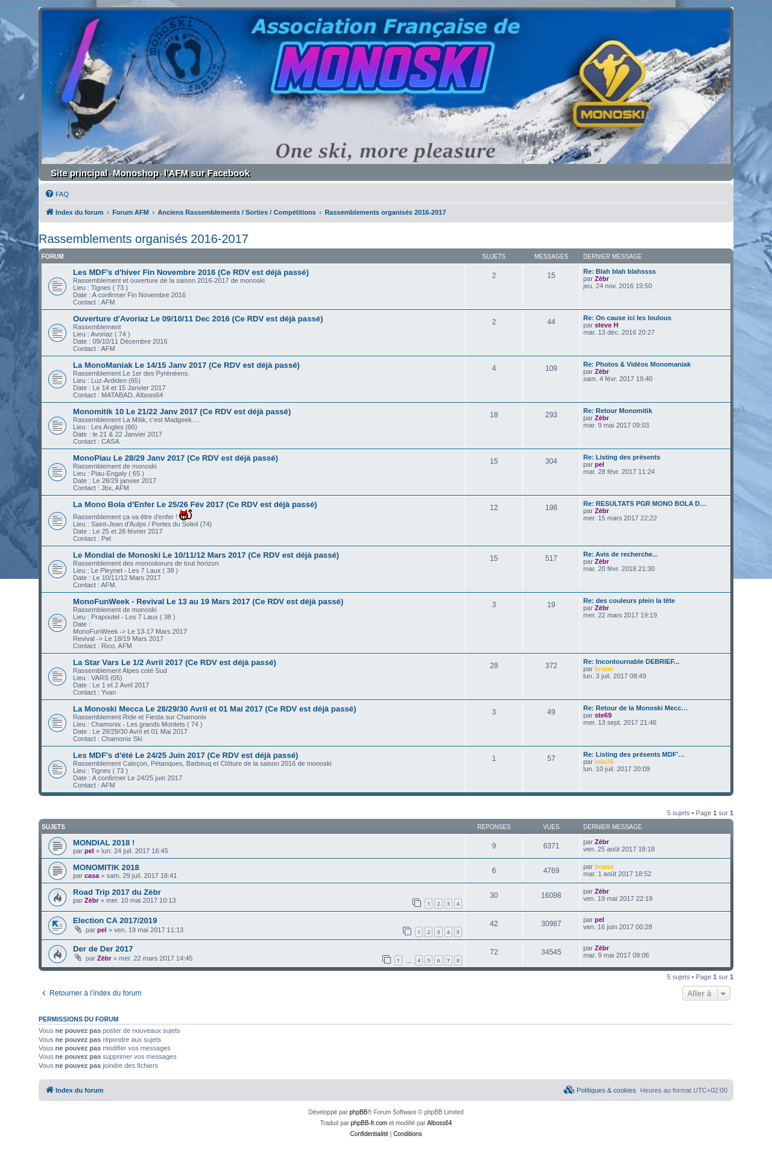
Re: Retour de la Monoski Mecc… (635, 708)
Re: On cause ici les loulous (627, 317)
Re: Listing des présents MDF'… (634, 754)
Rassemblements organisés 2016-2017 (143, 238)
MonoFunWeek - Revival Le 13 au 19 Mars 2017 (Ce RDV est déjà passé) (208, 601)
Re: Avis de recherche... (620, 554)
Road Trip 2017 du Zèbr (117, 892)
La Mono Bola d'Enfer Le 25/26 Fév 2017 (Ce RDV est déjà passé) (195, 504)
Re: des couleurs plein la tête (629, 600)
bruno (604, 668)
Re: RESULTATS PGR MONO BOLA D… (644, 503)
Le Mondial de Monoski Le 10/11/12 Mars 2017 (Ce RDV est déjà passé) (206, 555)
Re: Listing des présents (621, 457)
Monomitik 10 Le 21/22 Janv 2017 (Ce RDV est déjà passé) (182, 411)
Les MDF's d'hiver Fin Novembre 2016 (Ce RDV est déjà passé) (191, 272)
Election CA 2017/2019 (115, 920)
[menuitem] (57, 194)
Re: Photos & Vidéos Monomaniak (637, 364)
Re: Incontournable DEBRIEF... (631, 661)
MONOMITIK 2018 (106, 867)
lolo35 (604, 761)
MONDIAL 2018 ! (103, 842)
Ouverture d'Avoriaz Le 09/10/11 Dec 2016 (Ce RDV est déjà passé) (198, 318)
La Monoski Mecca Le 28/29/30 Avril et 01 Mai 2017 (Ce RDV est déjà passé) (214, 708)
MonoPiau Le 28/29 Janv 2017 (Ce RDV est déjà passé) (175, 457)
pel (599, 464)
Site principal (79, 173)
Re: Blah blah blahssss (619, 271)
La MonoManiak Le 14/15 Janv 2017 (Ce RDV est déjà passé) (186, 365)
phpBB (358, 1112)
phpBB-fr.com (368, 1123)
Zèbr (602, 278)
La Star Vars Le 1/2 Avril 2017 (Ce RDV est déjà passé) (174, 662)
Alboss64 (439, 1123)
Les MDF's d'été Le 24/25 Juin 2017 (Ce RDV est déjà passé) (185, 755)
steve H (606, 325)
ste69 (603, 715)
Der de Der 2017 (103, 948)
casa (91, 875)
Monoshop (136, 173)
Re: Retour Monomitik (617, 410)
